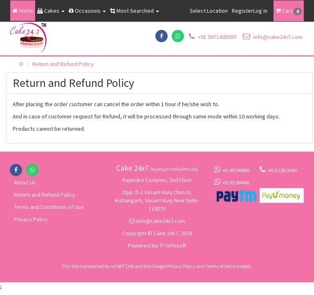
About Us (25, 182)
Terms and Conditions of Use (49, 207)
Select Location (209, 10)
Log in (260, 10)
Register (242, 10)
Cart (289, 11)
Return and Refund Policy (44, 194)
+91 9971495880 (212, 37)
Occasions (87, 10)
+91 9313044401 (232, 182)
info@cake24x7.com (273, 37)
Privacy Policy (31, 219)
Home (22, 10)
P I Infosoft (173, 245)
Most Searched (134, 10)
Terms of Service (222, 266)
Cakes (51, 10)
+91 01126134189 (278, 169)
